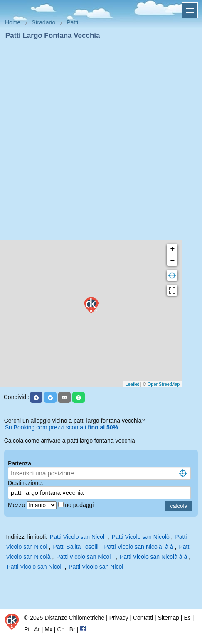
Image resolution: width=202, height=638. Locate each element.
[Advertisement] (97, 142)
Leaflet (132, 384)
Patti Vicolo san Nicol (78, 536)
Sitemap (168, 617)
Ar (37, 629)
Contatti (143, 617)
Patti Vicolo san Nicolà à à (138, 546)
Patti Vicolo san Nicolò (141, 536)
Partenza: (20, 463)
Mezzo (17, 505)
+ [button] (172, 249)
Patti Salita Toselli (75, 546)
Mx (48, 629)
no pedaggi (80, 505)
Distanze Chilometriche (74, 617)
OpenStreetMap (164, 384)
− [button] (172, 260)
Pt (27, 629)
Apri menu (190, 10)
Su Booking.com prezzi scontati (61, 427)
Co (60, 629)
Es (187, 617)
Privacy (118, 617)
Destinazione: (25, 483)
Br (72, 629)
